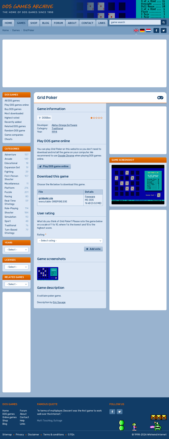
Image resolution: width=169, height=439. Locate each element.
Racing (16, 196)
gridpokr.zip (46, 198)
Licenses (10, 259)
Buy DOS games (13, 109)
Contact (87, 23)
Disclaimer (33, 434)
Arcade (16, 159)
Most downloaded (14, 113)
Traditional (57, 128)
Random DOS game (15, 130)
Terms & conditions (53, 434)
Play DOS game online (55, 166)
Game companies (14, 135)
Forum (58, 23)
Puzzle (16, 192)
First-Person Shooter (16, 178)
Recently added (13, 122)
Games (21, 23)
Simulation (16, 217)
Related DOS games (15, 126)
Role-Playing (16, 208)
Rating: (41, 234)
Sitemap (7, 434)
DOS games (9, 404)
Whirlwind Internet (157, 434)
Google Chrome (66, 155)
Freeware (90, 196)
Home (8, 23)
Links (101, 23)
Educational (16, 163)
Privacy (20, 434)
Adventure (16, 154)
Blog (45, 23)
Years (8, 242)
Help (22, 420)
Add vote (95, 249)
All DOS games (12, 100)
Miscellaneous (16, 183)
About (72, 23)
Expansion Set (16, 167)
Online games (9, 417)
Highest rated (12, 117)
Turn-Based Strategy (16, 231)
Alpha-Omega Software (64, 125)
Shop (33, 23)
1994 (54, 131)
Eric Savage (59, 302)
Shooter (16, 212)
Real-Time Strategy (16, 202)
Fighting (16, 172)
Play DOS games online (17, 105)
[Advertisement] (84, 63)
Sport (16, 221)
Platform (16, 188)
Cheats (8, 139)
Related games (14, 277)
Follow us (116, 404)
